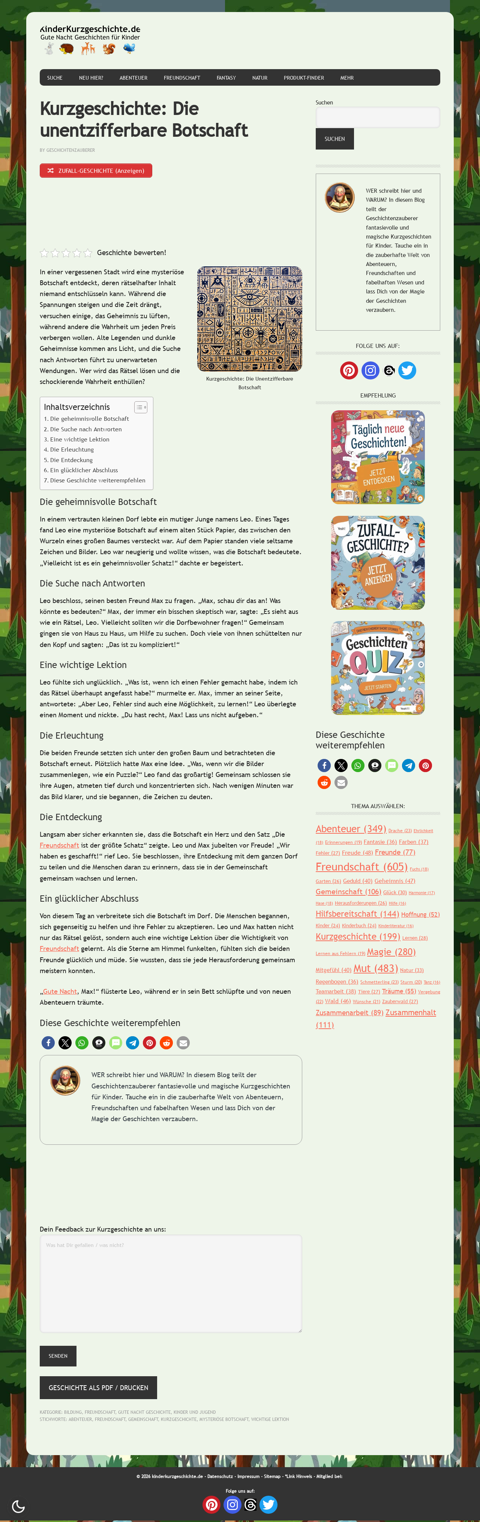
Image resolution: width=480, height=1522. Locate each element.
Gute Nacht (60, 992)
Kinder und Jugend (195, 1413)
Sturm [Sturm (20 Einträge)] (411, 982)
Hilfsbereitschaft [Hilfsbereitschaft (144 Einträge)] (357, 914)
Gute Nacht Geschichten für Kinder (90, 41)
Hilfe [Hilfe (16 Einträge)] (397, 903)
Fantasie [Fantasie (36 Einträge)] (380, 841)
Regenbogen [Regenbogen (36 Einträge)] (337, 981)
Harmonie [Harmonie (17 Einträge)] (422, 893)
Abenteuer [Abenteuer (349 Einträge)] (351, 828)
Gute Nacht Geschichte (144, 1413)
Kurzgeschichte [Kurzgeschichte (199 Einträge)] (358, 936)
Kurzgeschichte (178, 1421)
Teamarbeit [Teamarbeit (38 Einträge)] (336, 991)
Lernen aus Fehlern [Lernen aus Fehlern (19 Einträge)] (340, 953)
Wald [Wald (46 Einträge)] (338, 1001)
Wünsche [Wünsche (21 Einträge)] (366, 1001)
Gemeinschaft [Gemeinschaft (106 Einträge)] (348, 891)
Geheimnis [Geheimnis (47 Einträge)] (395, 881)
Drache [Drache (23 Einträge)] (400, 830)
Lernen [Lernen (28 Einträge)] (415, 937)
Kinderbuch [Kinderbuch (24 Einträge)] (359, 925)
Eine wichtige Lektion (80, 441)
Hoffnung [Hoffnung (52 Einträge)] (420, 914)
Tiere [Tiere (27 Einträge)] (369, 991)
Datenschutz (220, 1477)
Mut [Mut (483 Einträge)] (376, 968)
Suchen (324, 102)
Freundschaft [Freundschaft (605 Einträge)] (362, 867)
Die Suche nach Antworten (86, 430)
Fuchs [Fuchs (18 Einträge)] (419, 869)
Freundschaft (59, 846)
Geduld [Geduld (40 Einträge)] (358, 880)
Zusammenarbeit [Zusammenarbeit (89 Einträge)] (350, 1012)
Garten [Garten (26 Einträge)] (328, 881)
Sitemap (272, 1477)
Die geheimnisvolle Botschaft (89, 420)
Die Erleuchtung (72, 451)
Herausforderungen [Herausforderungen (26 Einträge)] (361, 902)
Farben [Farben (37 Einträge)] (414, 841)
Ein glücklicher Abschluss (84, 471)
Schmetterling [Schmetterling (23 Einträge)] (379, 982)
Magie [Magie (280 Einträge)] (391, 952)
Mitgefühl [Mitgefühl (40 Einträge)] (334, 969)
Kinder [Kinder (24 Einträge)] (328, 925)
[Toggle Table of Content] (137, 408)
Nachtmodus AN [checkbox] (18, 1506)
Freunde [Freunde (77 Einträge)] (395, 852)
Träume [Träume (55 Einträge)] (399, 991)
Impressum (248, 1477)
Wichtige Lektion (270, 1421)
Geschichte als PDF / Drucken (98, 1388)
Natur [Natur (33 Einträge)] (412, 970)
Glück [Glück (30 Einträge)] (395, 892)
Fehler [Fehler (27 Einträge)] (328, 852)
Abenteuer (80, 1421)
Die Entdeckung (71, 461)
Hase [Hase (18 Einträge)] (324, 903)
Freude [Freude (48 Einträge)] (357, 852)
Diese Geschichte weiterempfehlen (98, 482)
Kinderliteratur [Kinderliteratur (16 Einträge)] (396, 926)
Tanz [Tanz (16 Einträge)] (432, 982)
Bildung (73, 1413)
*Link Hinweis (298, 1477)
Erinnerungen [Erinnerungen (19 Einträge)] (343, 842)
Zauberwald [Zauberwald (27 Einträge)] (400, 1001)
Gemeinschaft (143, 1421)
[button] (48, 1044)
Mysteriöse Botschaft (224, 1421)
